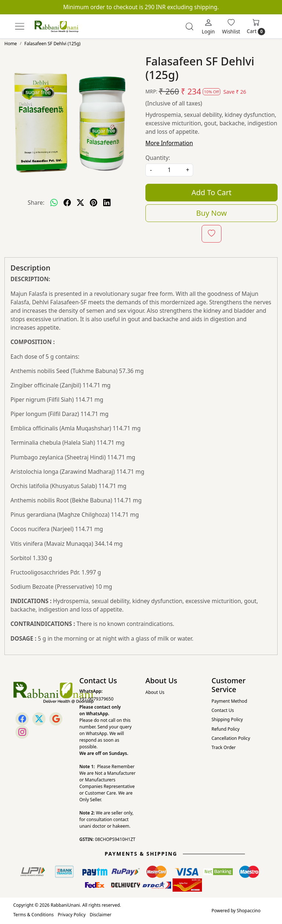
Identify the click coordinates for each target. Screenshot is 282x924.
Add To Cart (212, 192)
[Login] (208, 26)
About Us (154, 692)
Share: (36, 202)
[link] (189, 26)
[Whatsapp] (54, 202)
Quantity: (157, 158)
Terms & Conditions (33, 915)
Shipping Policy (227, 719)
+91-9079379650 (96, 699)
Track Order (224, 747)
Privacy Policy (72, 915)
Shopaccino (249, 910)
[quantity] (169, 170)
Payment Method (229, 701)
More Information (169, 143)
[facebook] (67, 202)
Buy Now (211, 213)
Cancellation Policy (231, 738)
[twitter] (80, 202)
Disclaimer (100, 915)
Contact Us (223, 710)
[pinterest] (93, 202)
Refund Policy (225, 729)
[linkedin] (106, 202)
